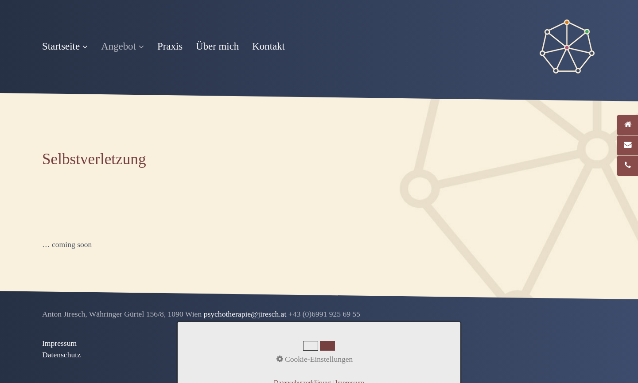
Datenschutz (61, 354)
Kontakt (268, 46)
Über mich (217, 46)
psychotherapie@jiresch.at (246, 313)
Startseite (65, 46)
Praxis (170, 46)
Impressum (59, 343)
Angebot (122, 46)
